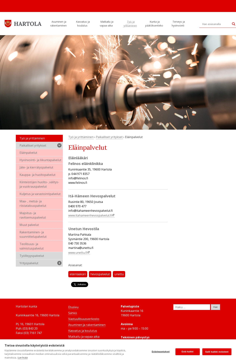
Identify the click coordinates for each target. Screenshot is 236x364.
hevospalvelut (100, 274)
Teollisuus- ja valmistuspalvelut (32, 246)
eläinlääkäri (78, 274)
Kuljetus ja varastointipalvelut (40, 194)
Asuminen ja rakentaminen (59, 23)
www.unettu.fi (77, 253)
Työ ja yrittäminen (131, 23)
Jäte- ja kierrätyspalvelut (36, 167)
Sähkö (72, 313)
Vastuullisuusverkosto (83, 319)
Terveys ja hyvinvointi (178, 23)
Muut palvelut (29, 225)
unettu (119, 274)
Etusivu (73, 307)
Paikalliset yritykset (40, 145)
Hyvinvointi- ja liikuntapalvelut (40, 160)
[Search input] (216, 24)
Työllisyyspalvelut (32, 256)
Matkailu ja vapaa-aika (107, 23)
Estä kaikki (187, 351)
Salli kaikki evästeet (216, 351)
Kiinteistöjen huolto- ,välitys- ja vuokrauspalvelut (39, 184)
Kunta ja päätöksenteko (154, 23)
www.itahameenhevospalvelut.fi (90, 215)
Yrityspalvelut (40, 263)
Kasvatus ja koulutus (83, 23)
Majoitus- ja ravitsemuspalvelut (33, 215)
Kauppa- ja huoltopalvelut (37, 175)
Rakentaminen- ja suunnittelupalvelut (33, 234)
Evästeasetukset (161, 351)
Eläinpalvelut (28, 153)
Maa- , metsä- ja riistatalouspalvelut (33, 203)
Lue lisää (23, 357)
